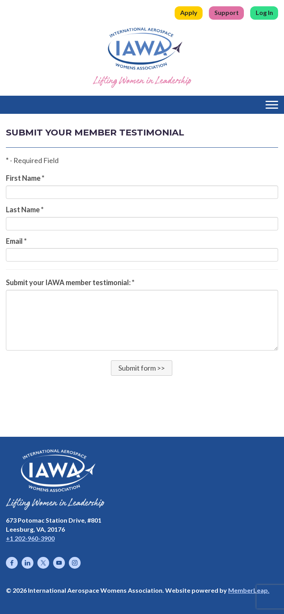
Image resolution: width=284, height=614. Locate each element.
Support (226, 12)
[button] (141, 367)
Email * (16, 241)
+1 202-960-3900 (30, 538)
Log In (264, 12)
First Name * (25, 178)
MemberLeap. (248, 590)
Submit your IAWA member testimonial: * (70, 282)
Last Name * (25, 209)
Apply (188, 12)
